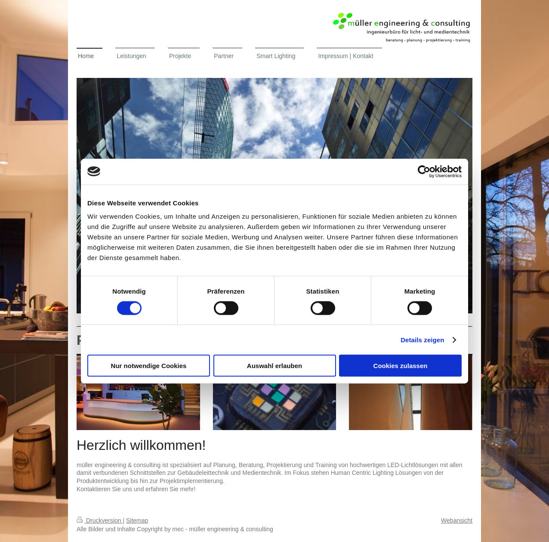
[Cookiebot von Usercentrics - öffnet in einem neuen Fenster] (424, 171)
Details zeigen (422, 339)
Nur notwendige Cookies (149, 365)
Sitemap (137, 520)
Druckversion (100, 520)
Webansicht (456, 520)
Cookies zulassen (400, 365)
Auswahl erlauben (274, 365)
